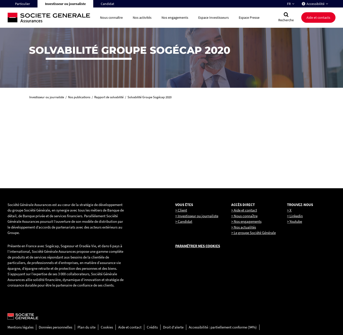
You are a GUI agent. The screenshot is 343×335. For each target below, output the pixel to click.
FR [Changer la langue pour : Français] (289, 4)
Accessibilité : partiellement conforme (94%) (223, 327)
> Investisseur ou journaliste (196, 216)
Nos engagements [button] (175, 17)
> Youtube (294, 221)
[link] (62, 139)
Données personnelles (55, 327)
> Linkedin (295, 216)
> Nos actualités (243, 227)
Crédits (152, 327)
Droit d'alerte (173, 327)
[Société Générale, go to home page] (51, 17)
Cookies (107, 327)
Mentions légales (21, 327)
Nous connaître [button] (111, 17)
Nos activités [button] (142, 17)
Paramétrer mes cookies (197, 246)
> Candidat (183, 221)
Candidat (107, 4)
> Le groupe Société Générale (253, 232)
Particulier (22, 4)
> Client (181, 210)
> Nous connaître (244, 216)
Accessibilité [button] (315, 4)
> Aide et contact (244, 210)
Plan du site (87, 327)
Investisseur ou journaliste (65, 4)
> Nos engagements (246, 221)
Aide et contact (130, 327)
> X (289, 210)
